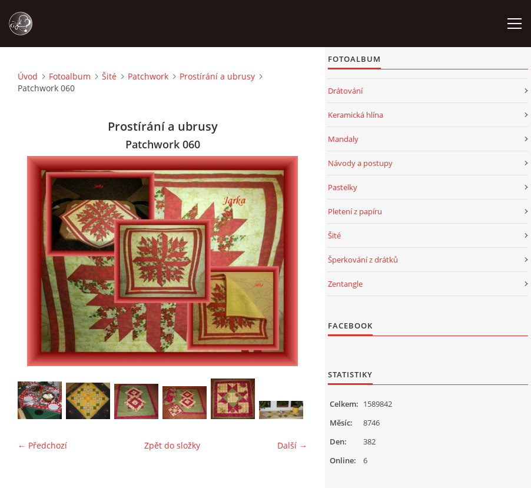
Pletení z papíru (355, 211)
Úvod (28, 76)
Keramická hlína (355, 114)
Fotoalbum (70, 76)
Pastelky (342, 187)
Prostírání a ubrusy (217, 76)
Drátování (345, 90)
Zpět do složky (172, 445)
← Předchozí (42, 445)
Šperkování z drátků (363, 259)
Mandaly (343, 139)
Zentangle (345, 283)
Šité (109, 76)
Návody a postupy (360, 163)
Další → (292, 445)
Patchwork (148, 76)
